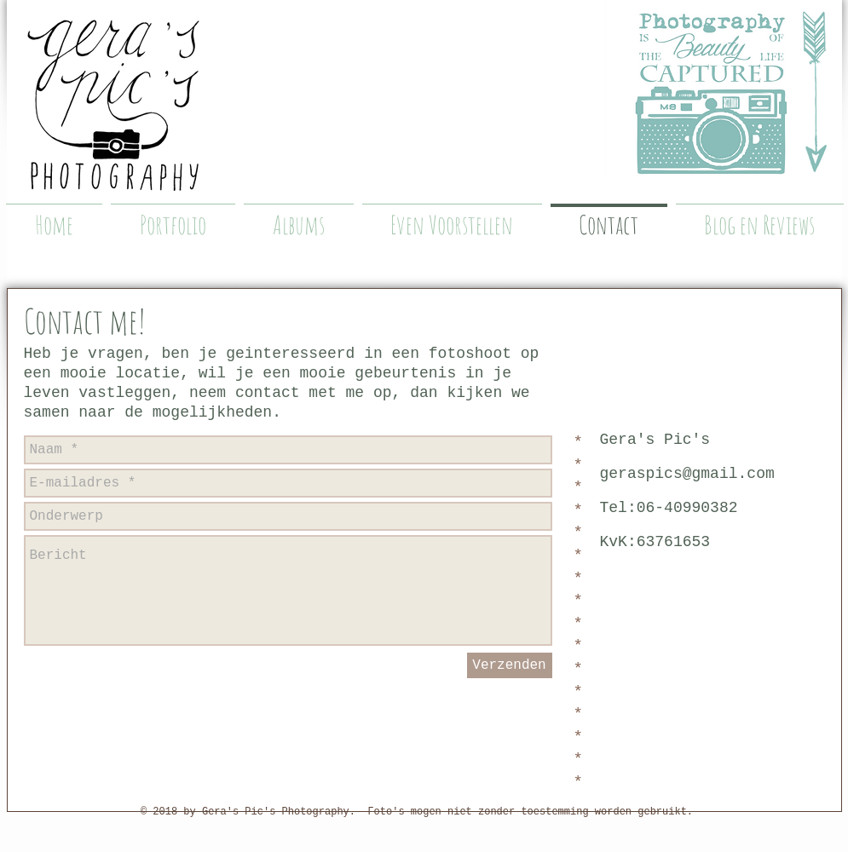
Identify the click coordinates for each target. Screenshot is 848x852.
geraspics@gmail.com (687, 473)
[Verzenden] (509, 665)
